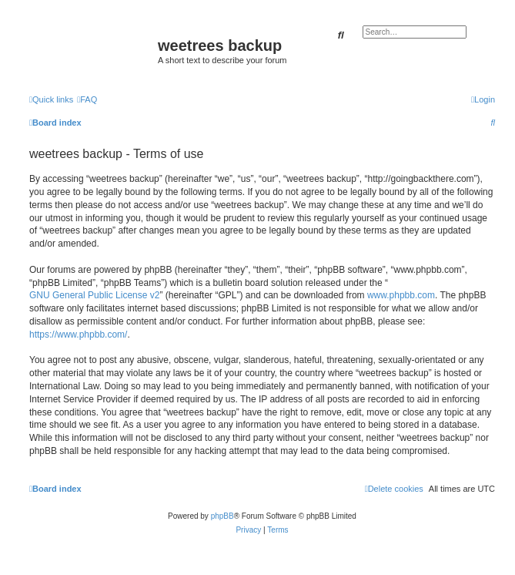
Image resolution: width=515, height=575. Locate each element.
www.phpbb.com (401, 295)
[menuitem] (87, 99)
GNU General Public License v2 (94, 295)
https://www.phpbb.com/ (78, 334)
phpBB (222, 516)
